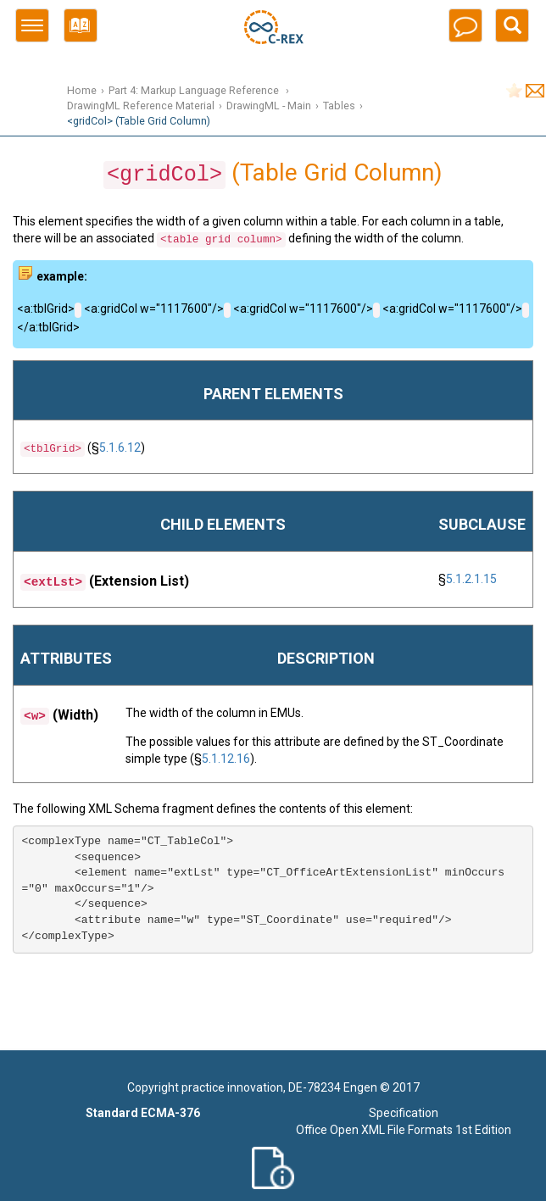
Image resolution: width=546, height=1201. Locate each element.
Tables (339, 105)
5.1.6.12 (120, 447)
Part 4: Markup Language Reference (195, 90)
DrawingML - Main (268, 105)
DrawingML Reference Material (140, 105)
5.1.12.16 (226, 758)
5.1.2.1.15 (471, 579)
